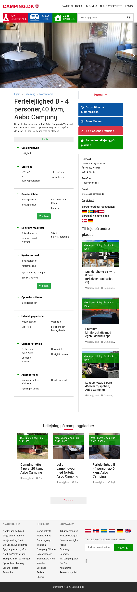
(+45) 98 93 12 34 (90, 183)
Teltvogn (41, 545)
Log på (129, 6)
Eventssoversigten (69, 540)
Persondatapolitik (69, 572)
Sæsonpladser (44, 554)
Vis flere (44, 216)
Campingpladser (72, 6)
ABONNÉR (123, 547)
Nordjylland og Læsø (13, 531)
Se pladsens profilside (97, 131)
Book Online (91, 121)
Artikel (63, 545)
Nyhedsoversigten (69, 535)
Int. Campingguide (69, 558)
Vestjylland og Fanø (13, 540)
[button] (2, 55)
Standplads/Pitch (46, 558)
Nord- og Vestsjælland (14, 554)
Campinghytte (44, 531)
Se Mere (68, 500)
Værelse (41, 563)
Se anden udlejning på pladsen (98, 142)
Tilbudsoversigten (112, 6)
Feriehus (41, 572)
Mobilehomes (44, 535)
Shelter (40, 577)
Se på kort (88, 200)
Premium (100, 95)
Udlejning (91, 6)
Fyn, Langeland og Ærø (14, 549)
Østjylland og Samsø (13, 535)
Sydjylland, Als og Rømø (15, 545)
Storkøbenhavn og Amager (16, 558)
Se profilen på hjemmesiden (92, 109)
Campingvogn (44, 540)
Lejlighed (41, 568)
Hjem (17, 94)
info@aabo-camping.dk (93, 194)
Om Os (63, 563)
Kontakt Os (65, 568)
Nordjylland (46, 94)
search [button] (129, 17)
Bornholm (8, 572)
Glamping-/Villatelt (46, 549)
